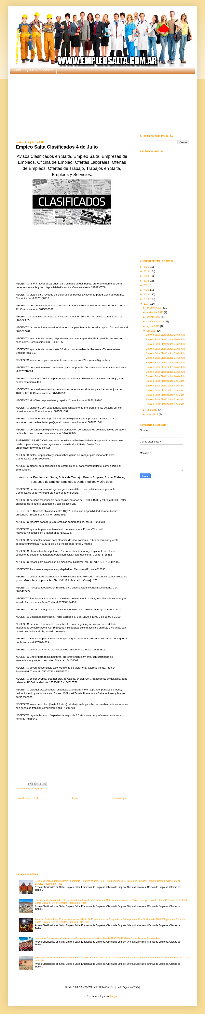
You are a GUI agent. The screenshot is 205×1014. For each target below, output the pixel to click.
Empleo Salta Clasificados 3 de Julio (165, 399)
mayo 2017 (152, 414)
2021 (147, 285)
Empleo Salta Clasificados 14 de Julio (165, 367)
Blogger (113, 996)
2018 (147, 299)
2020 (147, 290)
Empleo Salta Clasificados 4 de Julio (165, 395)
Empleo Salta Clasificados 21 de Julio (165, 348)
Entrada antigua (118, 798)
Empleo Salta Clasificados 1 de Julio (165, 404)
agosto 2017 (153, 326)
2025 (147, 267)
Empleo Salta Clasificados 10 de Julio (165, 376)
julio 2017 (151, 330)
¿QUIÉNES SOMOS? (40, 70)
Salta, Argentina (35, 788)
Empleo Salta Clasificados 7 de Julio (165, 381)
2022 (147, 280)
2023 (147, 276)
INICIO (17, 70)
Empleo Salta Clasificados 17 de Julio (165, 357)
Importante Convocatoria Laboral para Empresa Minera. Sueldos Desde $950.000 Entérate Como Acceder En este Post (97, 938)
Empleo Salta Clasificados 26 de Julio (165, 339)
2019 (147, 294)
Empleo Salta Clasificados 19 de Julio (165, 353)
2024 (147, 271)
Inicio (75, 798)
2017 (147, 303)
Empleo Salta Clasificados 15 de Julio (165, 362)
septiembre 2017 (155, 321)
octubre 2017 (153, 317)
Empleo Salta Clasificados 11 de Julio (165, 371)
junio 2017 (152, 410)
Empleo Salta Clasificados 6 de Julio (165, 385)
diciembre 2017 (154, 307)
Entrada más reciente (28, 798)
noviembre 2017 (155, 312)
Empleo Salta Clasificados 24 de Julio (165, 344)
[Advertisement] (72, 107)
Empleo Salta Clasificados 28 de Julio (165, 334)
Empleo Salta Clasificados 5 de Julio (165, 390)
